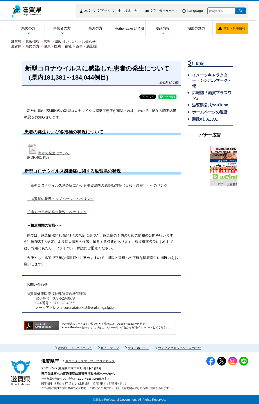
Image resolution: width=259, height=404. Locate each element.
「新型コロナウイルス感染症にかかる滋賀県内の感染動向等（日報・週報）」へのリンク (97, 185)
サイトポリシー (138, 348)
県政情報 (32, 42)
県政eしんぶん (66, 42)
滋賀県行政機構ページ (93, 373)
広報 (47, 42)
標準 (127, 11)
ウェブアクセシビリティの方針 (179, 348)
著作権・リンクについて (75, 348)
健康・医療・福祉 (58, 46)
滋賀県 (16, 42)
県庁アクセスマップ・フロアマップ (90, 361)
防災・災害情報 (234, 28)
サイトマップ (110, 348)
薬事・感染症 (86, 46)
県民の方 (32, 46)
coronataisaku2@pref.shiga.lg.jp (88, 307)
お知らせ (89, 42)
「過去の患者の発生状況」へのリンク (57, 212)
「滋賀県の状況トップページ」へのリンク (60, 199)
